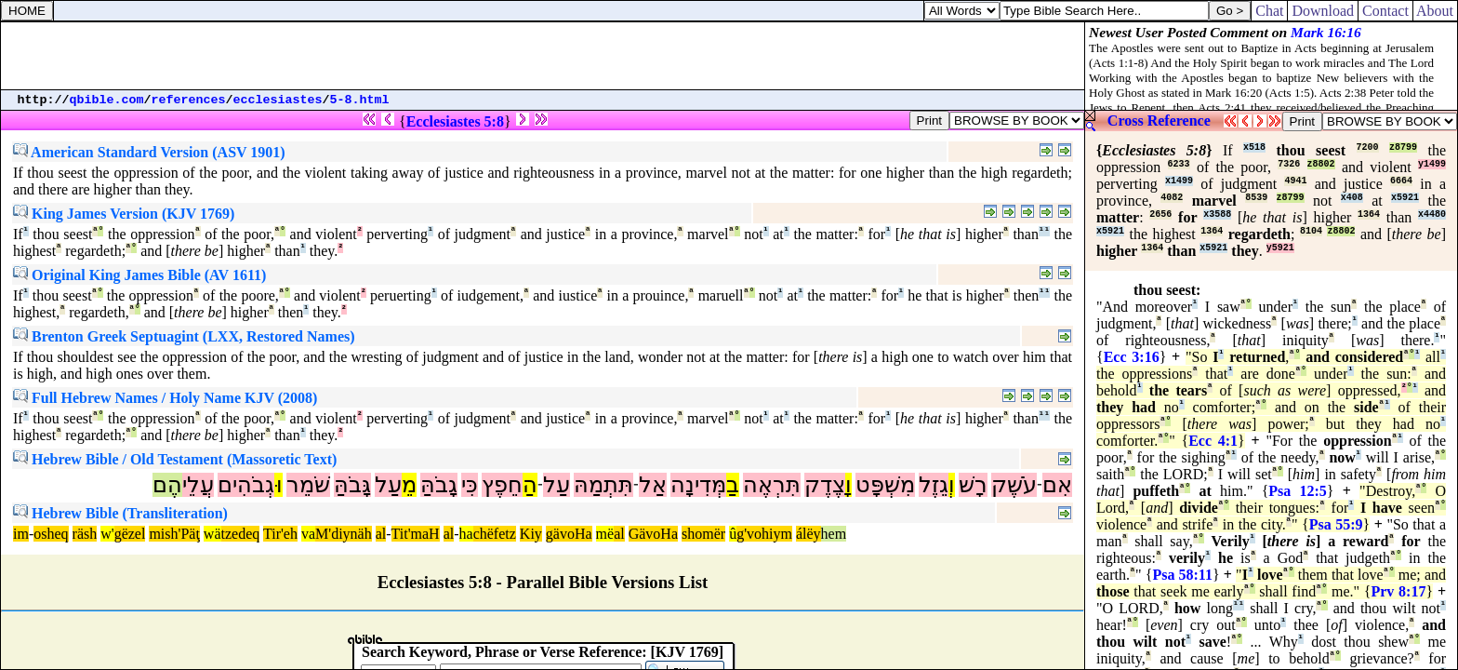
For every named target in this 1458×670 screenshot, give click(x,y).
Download (1323, 11)
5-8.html (360, 100)
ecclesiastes (278, 100)
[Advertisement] (543, 56)
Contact (1385, 11)
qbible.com (107, 100)
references (189, 100)
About (1435, 11)
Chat (1269, 11)
